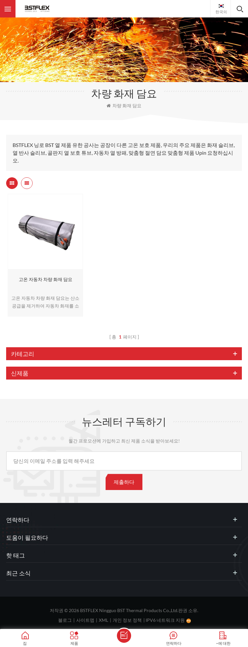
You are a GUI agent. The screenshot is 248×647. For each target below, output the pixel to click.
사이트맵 (85, 620)
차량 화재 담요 (124, 105)
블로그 (65, 620)
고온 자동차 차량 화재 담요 (45, 279)
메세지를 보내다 (124, 636)
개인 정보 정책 (127, 620)
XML (103, 620)
